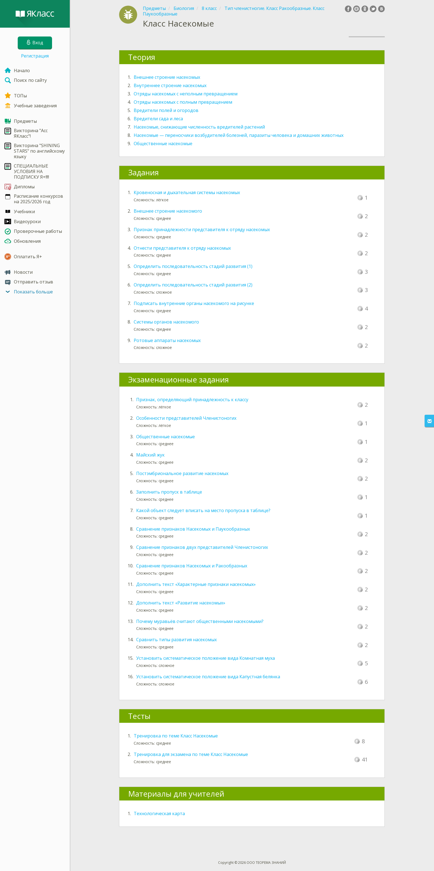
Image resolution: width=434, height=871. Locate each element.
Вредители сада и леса (158, 119)
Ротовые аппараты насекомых (167, 340)
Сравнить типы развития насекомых (176, 640)
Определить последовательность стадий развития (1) (193, 266)
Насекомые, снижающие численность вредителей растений (199, 127)
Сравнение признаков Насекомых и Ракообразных (191, 566)
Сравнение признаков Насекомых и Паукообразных (193, 529)
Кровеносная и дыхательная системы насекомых (187, 192)
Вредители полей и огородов (166, 110)
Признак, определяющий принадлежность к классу (192, 400)
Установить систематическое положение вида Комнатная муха (205, 658)
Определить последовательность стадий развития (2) (193, 285)
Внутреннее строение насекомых (170, 85)
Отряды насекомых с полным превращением (183, 102)
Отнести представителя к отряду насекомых (182, 248)
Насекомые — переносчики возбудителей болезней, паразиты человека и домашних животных (238, 135)
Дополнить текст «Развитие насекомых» (180, 603)
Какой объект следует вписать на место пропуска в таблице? (203, 510)
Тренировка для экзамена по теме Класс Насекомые (191, 754)
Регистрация (35, 56)
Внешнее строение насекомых (167, 77)
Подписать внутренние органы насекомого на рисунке (194, 303)
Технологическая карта (159, 813)
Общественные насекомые (163, 143)
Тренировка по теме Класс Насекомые (176, 736)
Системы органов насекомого (166, 322)
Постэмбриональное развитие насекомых (182, 473)
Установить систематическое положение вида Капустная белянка (208, 677)
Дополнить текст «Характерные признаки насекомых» (196, 584)
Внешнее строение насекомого (168, 211)
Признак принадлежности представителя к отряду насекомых (202, 229)
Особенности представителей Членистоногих (186, 418)
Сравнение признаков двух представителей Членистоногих (202, 547)
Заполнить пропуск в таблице (169, 492)
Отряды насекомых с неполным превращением (185, 94)
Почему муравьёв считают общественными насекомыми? (200, 621)
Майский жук (150, 455)
